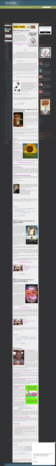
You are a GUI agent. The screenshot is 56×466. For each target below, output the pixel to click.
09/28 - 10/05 (8, 77)
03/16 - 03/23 (8, 126)
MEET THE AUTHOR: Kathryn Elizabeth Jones (21, 208)
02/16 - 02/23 (8, 131)
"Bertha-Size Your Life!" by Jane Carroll (20, 447)
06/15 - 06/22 (8, 110)
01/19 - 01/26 (8, 136)
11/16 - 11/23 (8, 68)
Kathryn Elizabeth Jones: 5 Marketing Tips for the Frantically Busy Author (25, 110)
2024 (6, 47)
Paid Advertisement (29, 7)
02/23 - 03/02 (8, 130)
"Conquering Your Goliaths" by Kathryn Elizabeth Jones (22, 209)
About (8, 7)
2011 (6, 143)
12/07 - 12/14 (8, 64)
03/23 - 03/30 (8, 125)
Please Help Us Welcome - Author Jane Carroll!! (21, 449)
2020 (6, 52)
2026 (6, 44)
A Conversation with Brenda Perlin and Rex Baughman (22, 337)
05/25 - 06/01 (8, 114)
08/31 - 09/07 (8, 82)
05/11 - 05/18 (8, 116)
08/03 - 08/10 (8, 101)
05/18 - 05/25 (8, 115)
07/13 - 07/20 (8, 105)
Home (5, 7)
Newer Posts (15, 458)
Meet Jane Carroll (17, 348)
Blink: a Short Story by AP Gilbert (21, 30)
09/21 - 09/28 (8, 78)
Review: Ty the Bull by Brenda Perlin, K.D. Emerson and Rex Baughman (23, 280)
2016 (6, 57)
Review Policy (11, 7)
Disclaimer (24, 7)
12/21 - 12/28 (8, 62)
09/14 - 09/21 (8, 79)
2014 (6, 59)
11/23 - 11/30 (8, 67)
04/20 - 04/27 (8, 120)
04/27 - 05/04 (8, 119)
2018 (6, 54)
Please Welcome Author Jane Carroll (20, 446)
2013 (6, 140)
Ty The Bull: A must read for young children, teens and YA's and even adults (25, 339)
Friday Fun (22, 104)
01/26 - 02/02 (8, 135)
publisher (17, 196)
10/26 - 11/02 (8, 72)
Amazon (20, 44)
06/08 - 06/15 (8, 111)
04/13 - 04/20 (8, 121)
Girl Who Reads (10, 3)
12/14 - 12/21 (8, 63)
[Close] (55, 442)
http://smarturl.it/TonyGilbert (26, 94)
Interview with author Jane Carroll (19, 448)
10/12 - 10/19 (8, 74)
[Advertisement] (28, 16)
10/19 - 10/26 (8, 73)
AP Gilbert (17, 104)
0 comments (17, 103)
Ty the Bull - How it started (18, 336)
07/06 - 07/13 (8, 106)
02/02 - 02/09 (8, 134)
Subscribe (45, 32)
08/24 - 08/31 (8, 83)
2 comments (17, 342)
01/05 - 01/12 (8, 139)
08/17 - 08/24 (8, 99)
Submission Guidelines (16, 7)
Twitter (22, 91)
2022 (6, 49)
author (20, 104)
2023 (6, 48)
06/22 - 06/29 (8, 109)
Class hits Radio (25, 464)
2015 (6, 58)
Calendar (21, 7)
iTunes (42, 124)
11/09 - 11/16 (8, 69)
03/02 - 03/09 (8, 129)
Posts (6, 35)
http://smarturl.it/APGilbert (24, 93)
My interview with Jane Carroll (19, 450)
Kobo (41, 122)
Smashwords (42, 120)
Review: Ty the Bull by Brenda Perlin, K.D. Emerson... (9, 95)
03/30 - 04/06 (8, 124)
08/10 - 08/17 (8, 100)
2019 (6, 53)
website (26, 91)
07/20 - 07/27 (8, 104)
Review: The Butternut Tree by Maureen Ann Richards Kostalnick (24, 221)
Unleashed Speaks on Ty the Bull (19, 338)
